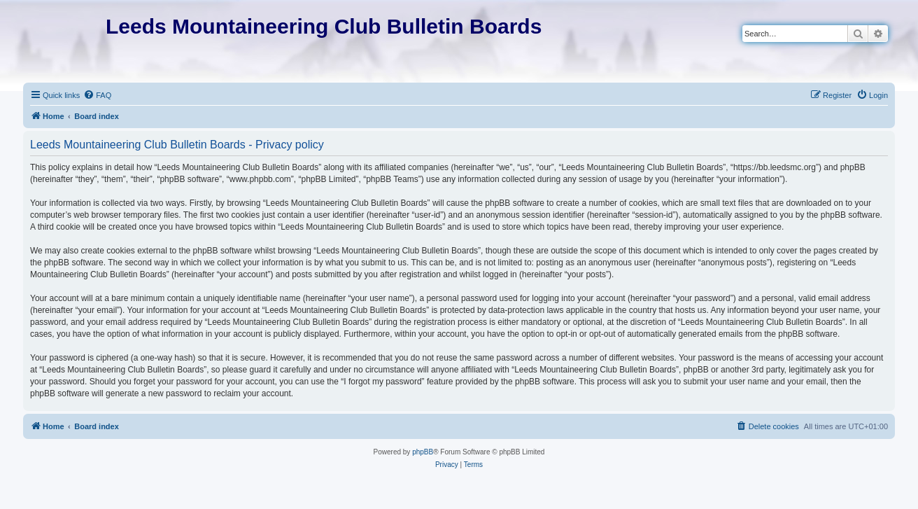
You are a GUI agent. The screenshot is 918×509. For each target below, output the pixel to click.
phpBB (422, 452)
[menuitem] (97, 95)
